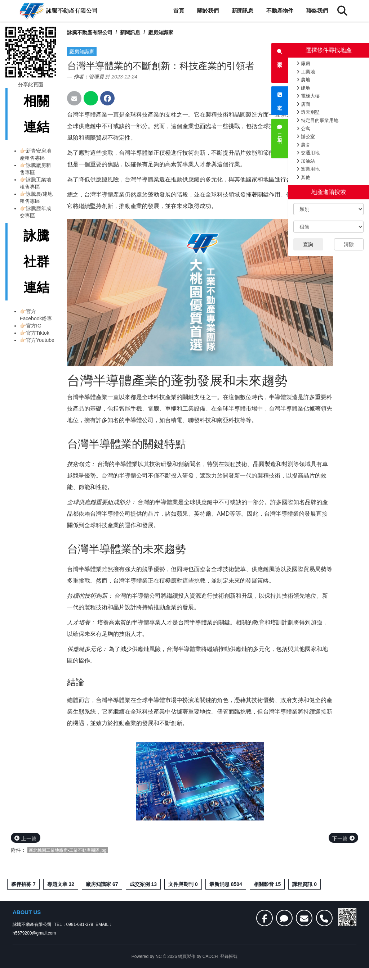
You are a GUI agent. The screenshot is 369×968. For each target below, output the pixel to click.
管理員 (96, 77)
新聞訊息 (242, 11)
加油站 (306, 161)
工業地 (306, 71)
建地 (303, 88)
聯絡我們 (317, 11)
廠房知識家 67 (102, 884)
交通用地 (308, 152)
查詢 (308, 244)
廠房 (303, 63)
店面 (303, 104)
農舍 (303, 145)
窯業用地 (308, 169)
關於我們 (208, 11)
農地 (303, 79)
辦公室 (306, 136)
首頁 (178, 11)
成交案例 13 (143, 884)
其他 (303, 177)
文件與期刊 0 (183, 884)
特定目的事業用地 (317, 120)
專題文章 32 (60, 884)
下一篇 (343, 838)
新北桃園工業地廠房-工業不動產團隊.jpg (67, 850)
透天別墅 (308, 112)
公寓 (303, 128)
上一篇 (25, 838)
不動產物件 (279, 11)
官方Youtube (40, 340)
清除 (349, 244)
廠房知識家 (160, 32)
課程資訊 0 (304, 884)
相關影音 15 (267, 884)
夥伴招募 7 (23, 884)
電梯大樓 (308, 96)
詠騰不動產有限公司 (89, 32)
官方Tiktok (37, 333)
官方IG (33, 326)
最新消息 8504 (225, 884)
